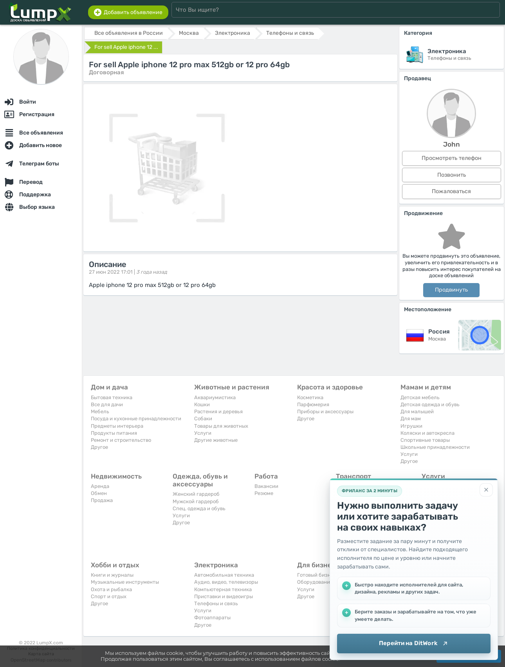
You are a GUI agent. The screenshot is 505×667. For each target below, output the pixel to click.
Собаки (203, 418)
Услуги (202, 433)
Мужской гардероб (196, 501)
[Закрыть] (486, 490)
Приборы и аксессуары (325, 411)
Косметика (310, 397)
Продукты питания (114, 433)
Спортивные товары (425, 440)
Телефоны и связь (216, 603)
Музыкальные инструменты (125, 582)
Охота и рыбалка (111, 589)
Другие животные (216, 440)
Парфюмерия (313, 404)
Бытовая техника (111, 397)
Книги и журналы (112, 575)
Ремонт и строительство (121, 440)
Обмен (99, 493)
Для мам (410, 418)
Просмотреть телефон (452, 158)
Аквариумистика (215, 397)
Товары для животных (221, 426)
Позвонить (451, 175)
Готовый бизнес (316, 575)
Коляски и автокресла (427, 433)
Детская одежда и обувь (430, 404)
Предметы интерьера (117, 426)
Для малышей (417, 411)
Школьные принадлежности (435, 447)
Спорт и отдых (108, 596)
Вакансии (266, 486)
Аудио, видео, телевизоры (226, 582)
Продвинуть (451, 290)
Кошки (202, 404)
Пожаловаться (451, 191)
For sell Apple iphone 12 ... (126, 47)
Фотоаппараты (212, 617)
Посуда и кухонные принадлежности (136, 418)
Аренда (100, 486)
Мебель (100, 411)
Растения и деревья (218, 411)
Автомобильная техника (224, 575)
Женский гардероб (196, 494)
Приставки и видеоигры (223, 596)
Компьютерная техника (223, 589)
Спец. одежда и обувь (199, 508)
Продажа (102, 500)
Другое (99, 447)
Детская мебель (420, 397)
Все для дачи (107, 404)
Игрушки (411, 426)
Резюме (263, 493)
